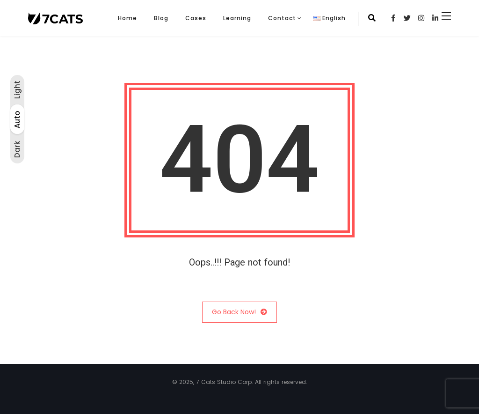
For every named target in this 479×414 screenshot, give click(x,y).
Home (127, 18)
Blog (161, 18)
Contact (282, 18)
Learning (237, 18)
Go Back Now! (239, 312)
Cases (195, 18)
